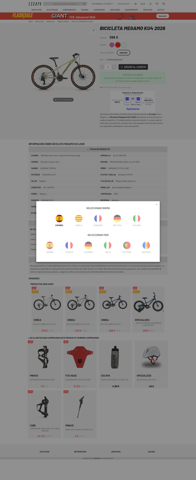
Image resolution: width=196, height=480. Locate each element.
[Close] (156, 204)
